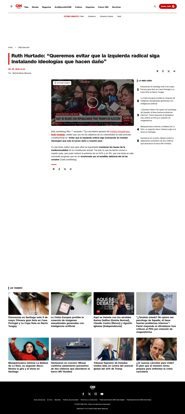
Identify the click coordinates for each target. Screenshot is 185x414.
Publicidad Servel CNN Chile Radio (139, 400)
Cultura (78, 7)
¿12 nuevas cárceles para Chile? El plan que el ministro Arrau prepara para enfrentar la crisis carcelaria (155, 367)
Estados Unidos (106, 16)
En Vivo (49, 400)
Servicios (116, 7)
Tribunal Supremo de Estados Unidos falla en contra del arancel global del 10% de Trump (113, 365)
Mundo (35, 7)
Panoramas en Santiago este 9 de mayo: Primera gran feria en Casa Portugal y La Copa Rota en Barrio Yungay (157, 89)
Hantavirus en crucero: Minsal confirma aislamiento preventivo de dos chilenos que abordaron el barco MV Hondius (157, 141)
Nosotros (57, 400)
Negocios (46, 7)
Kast (119, 16)
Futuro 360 (103, 7)
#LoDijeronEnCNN (63, 7)
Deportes (90, 7)
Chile (82, 16)
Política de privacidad (70, 400)
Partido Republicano (120, 131)
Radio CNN (168, 6)
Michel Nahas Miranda (21, 73)
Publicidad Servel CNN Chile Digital (112, 400)
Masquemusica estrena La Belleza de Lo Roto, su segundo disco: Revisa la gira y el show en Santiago (158, 129)
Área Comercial (39, 400)
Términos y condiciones (89, 400)
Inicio (10, 47)
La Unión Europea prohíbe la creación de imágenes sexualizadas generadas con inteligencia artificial (158, 101)
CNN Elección (23, 47)
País (26, 7)
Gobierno (92, 16)
